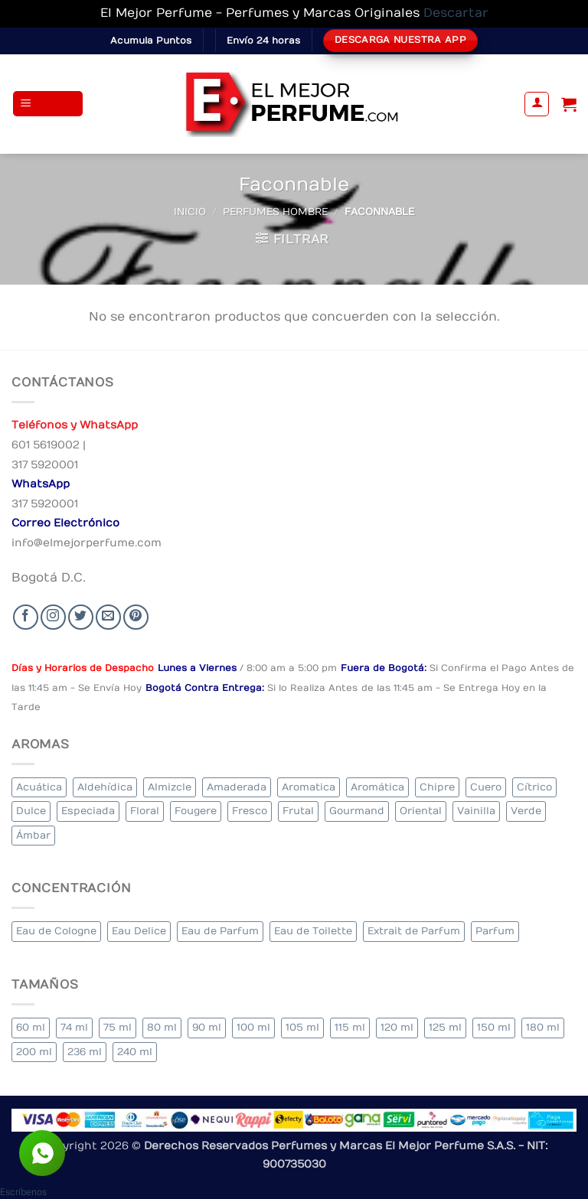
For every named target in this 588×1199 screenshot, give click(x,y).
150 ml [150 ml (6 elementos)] (494, 1027)
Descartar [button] (455, 13)
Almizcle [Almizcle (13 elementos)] (169, 787)
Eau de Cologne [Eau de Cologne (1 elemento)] (56, 931)
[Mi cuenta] (536, 104)
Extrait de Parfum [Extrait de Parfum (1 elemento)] (414, 931)
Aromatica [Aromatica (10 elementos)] (308, 787)
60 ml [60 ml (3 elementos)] (30, 1027)
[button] (48, 103)
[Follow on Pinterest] (136, 617)
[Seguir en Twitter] (80, 617)
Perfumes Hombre (275, 211)
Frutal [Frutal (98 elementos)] (298, 810)
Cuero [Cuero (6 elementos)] (485, 787)
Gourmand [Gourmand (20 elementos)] (356, 810)
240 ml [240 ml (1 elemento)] (134, 1051)
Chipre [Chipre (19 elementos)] (437, 787)
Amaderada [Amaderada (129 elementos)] (236, 787)
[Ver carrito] (569, 104)
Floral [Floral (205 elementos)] (144, 810)
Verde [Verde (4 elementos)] (526, 810)
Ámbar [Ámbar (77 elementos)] (33, 835)
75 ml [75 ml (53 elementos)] (117, 1027)
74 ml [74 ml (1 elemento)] (74, 1027)
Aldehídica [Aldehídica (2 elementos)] (104, 787)
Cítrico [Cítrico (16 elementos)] (534, 787)
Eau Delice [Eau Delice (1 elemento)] (139, 931)
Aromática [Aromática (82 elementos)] (377, 787)
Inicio (190, 211)
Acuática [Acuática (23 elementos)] (39, 787)
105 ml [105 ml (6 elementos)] (302, 1027)
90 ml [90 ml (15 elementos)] (206, 1027)
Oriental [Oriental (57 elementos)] (421, 810)
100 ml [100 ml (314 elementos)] (253, 1027)
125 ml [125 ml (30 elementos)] (445, 1027)
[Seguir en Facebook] (25, 617)
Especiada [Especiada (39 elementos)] (88, 810)
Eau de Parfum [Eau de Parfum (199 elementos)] (220, 931)
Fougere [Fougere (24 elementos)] (196, 810)
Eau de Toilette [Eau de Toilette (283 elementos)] (313, 931)
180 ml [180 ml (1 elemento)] (543, 1027)
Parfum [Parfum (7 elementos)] (494, 931)
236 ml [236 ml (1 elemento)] (84, 1051)
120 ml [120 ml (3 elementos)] (397, 1027)
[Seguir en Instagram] (53, 617)
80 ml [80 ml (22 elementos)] (162, 1027)
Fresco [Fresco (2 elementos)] (249, 810)
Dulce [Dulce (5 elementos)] (31, 810)
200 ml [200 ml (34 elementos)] (34, 1051)
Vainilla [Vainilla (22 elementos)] (476, 810)
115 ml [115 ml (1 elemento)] (350, 1027)
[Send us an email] (108, 617)
